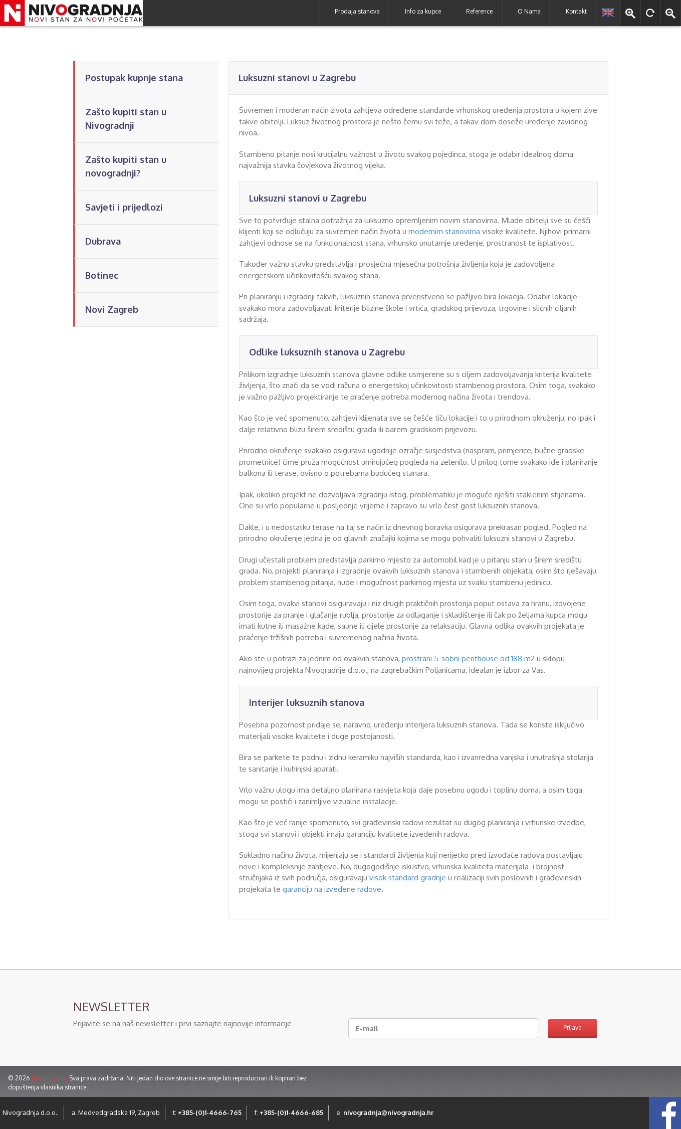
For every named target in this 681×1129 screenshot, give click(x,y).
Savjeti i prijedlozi (124, 207)
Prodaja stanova (357, 11)
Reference (479, 11)
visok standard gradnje (407, 877)
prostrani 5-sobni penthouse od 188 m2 (468, 658)
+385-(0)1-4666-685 (291, 1112)
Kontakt (576, 11)
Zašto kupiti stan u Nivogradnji (125, 118)
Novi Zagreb (111, 309)
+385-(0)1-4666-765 (210, 1112)
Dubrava (103, 241)
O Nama (529, 11)
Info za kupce (423, 11)
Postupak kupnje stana (134, 77)
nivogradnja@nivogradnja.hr (388, 1112)
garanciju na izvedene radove (332, 889)
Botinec (101, 275)
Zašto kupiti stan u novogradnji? (125, 166)
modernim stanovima (444, 231)
